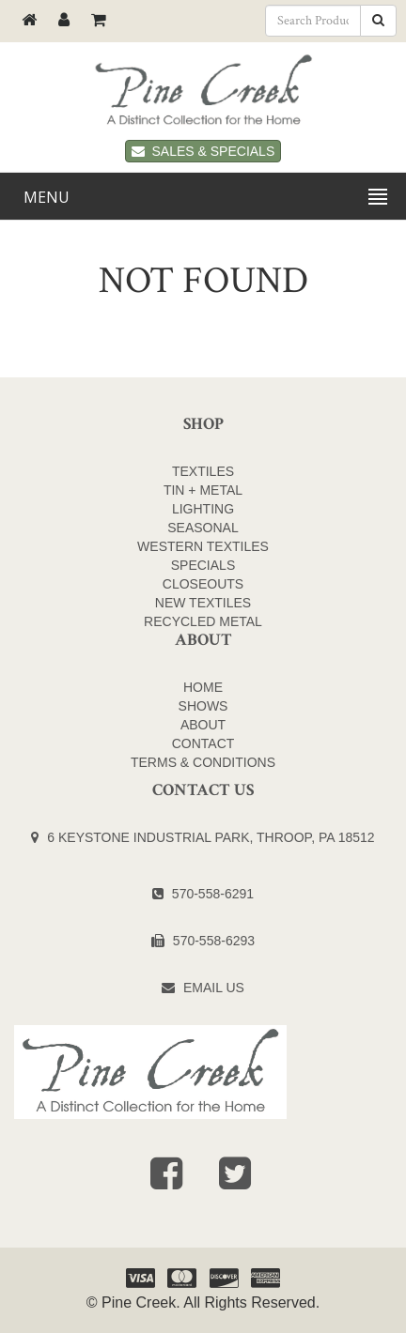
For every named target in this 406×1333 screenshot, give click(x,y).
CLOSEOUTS (203, 583)
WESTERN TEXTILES (203, 546)
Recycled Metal (203, 621)
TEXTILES (203, 471)
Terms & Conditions (203, 762)
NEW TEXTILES (203, 602)
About (203, 724)
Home (203, 687)
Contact (203, 743)
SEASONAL (202, 527)
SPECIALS (203, 565)
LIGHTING (203, 508)
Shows (203, 705)
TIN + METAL (203, 490)
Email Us (213, 987)
